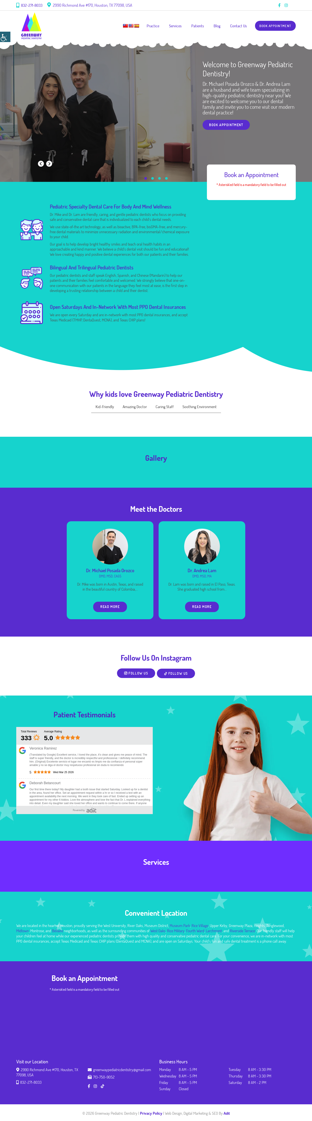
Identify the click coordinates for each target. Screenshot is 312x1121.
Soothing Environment (199, 406)
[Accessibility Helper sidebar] (5, 37)
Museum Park (180, 926)
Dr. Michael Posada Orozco (110, 570)
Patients (194, 25)
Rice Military (176, 931)
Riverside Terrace (242, 931)
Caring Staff (165, 406)
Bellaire (57, 931)
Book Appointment (274, 26)
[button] (145, 178)
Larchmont (214, 931)
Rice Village (200, 926)
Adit (227, 1113)
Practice (150, 25)
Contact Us (235, 25)
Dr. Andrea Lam (202, 570)
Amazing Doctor (135, 406)
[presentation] (41, 163)
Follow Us (135, 674)
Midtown (22, 931)
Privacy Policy (151, 1113)
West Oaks (158, 931)
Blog (214, 25)
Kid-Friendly (105, 406)
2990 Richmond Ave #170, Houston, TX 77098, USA (89, 5)
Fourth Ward (195, 931)
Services (172, 25)
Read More (110, 607)
